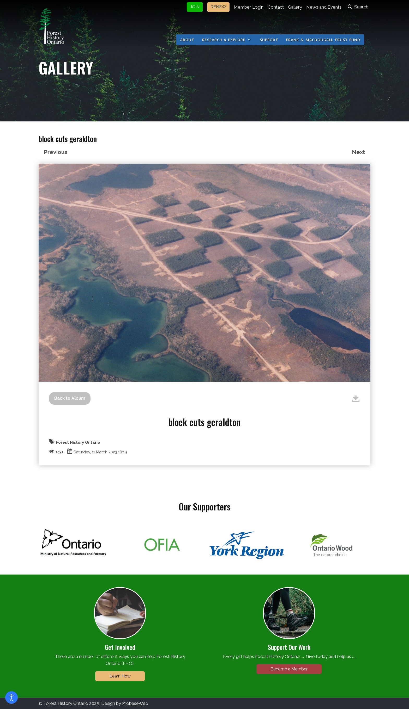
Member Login (248, 7)
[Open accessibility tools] (11, 697)
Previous (56, 152)
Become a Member (289, 669)
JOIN (195, 6)
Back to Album (69, 398)
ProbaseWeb (135, 703)
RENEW (218, 6)
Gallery (295, 7)
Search (357, 6)
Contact (276, 7)
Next (358, 152)
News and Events (323, 7)
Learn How (120, 676)
